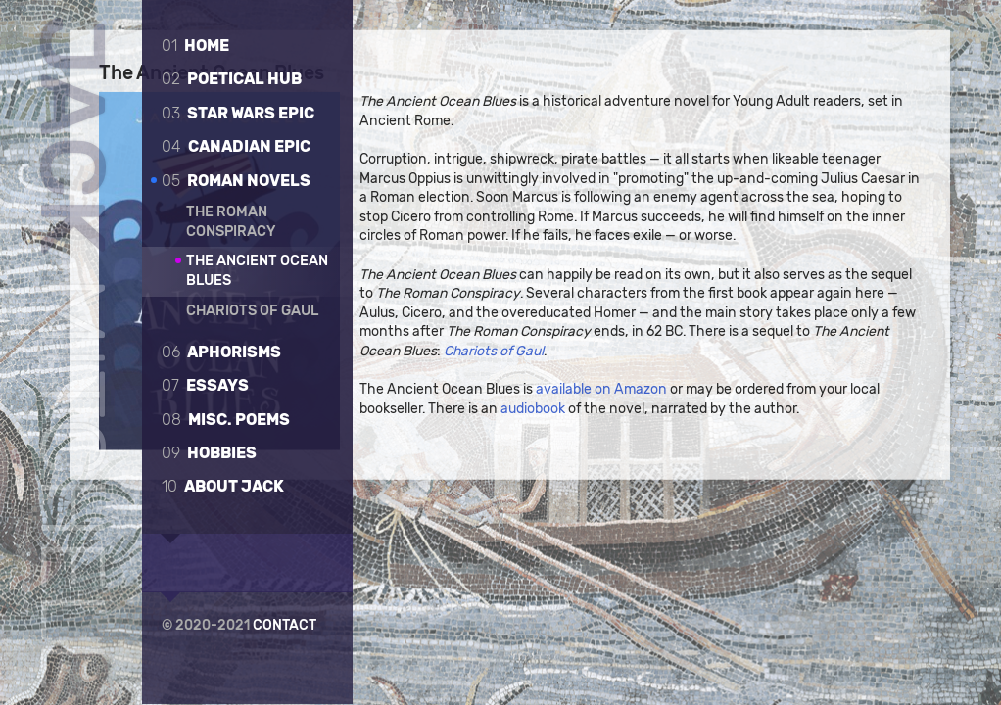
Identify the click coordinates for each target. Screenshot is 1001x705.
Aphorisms (221, 352)
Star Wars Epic (238, 113)
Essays (205, 385)
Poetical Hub (232, 79)
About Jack (223, 486)
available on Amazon (653, 561)
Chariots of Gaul (252, 311)
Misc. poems (226, 419)
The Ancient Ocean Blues (257, 271)
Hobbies (209, 453)
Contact (284, 623)
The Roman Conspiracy (231, 222)
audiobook (617, 581)
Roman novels (236, 180)
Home (195, 45)
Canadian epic (236, 146)
